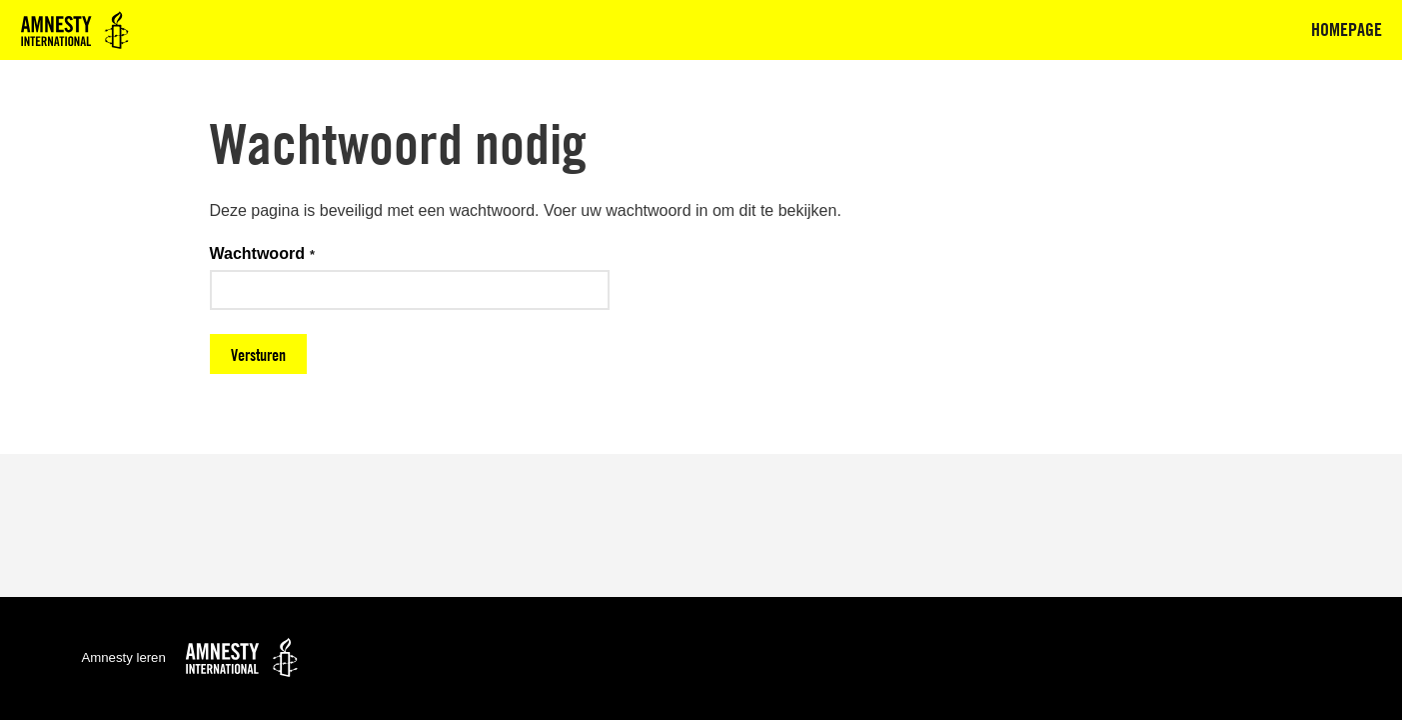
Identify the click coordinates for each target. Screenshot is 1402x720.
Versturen (258, 355)
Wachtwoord (257, 253)
